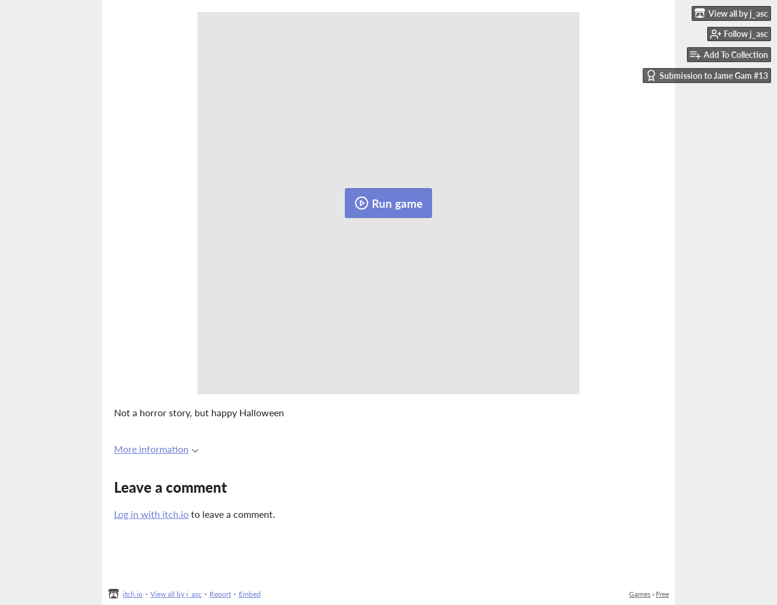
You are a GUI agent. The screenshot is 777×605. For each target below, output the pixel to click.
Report (220, 593)
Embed (250, 593)
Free (662, 593)
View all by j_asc (176, 593)
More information (156, 448)
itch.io (133, 593)
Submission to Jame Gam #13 (707, 75)
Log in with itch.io (151, 514)
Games (639, 593)
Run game (388, 203)
